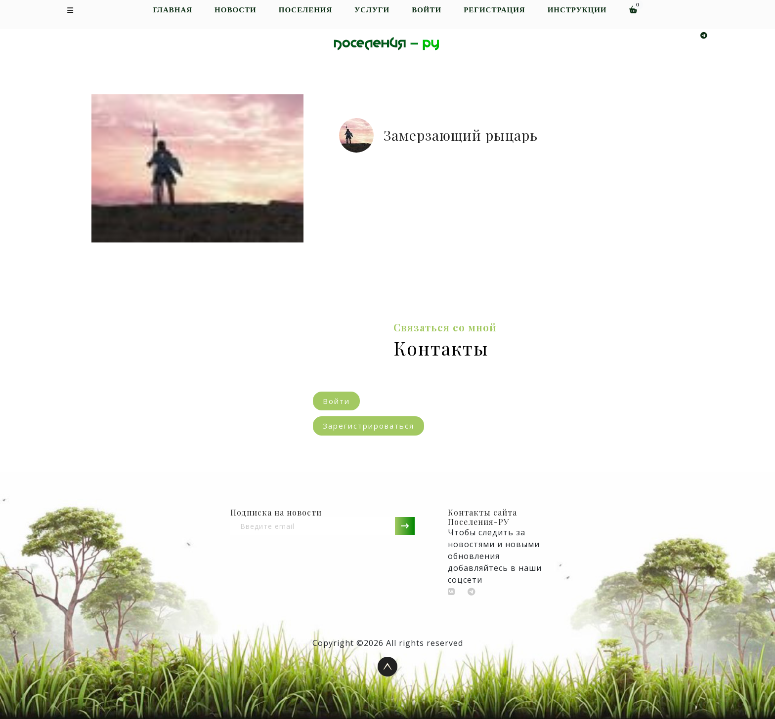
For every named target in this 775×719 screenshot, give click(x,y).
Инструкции (577, 10)
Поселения (306, 10)
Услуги (371, 10)
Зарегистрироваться (368, 426)
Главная (172, 10)
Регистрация (494, 10)
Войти (426, 10)
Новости (236, 10)
